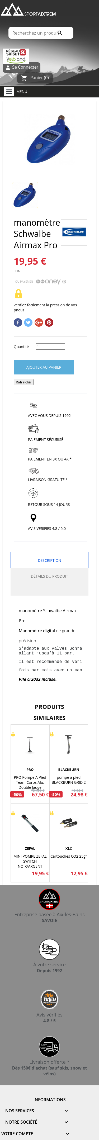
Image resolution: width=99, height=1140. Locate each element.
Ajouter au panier (43, 367)
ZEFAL (30, 848)
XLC (68, 848)
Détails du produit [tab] (49, 576)
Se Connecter (21, 67)
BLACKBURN (68, 769)
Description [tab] (49, 560)
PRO (30, 769)
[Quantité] (50, 346)
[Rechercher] (40, 33)
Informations (50, 1100)
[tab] (49, 590)
